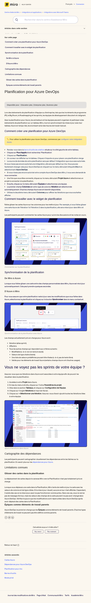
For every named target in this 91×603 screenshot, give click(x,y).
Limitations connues (13, 74)
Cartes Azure (10, 560)
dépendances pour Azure (43, 462)
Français (69, 4)
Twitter (9, 517)
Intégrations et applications (32, 12)
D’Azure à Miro (12, 63)
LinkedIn (12, 517)
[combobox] (45, 19)
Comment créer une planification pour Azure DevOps (26, 42)
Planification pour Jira (13, 569)
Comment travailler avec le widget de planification (25, 47)
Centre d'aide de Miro (12, 12)
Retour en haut (12, 545)
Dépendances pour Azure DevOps (18, 564)
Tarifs (67, 595)
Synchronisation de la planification (19, 53)
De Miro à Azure (12, 58)
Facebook (6, 517)
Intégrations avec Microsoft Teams (56, 12)
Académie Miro (77, 595)
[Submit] (16, 19)
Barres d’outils (10, 573)
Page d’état (41, 595)
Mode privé (9, 578)
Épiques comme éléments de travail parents (23, 85)
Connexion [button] (80, 4)
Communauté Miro (55, 595)
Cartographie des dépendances (18, 69)
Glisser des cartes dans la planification (21, 80)
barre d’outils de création (34, 150)
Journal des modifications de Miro (21, 595)
